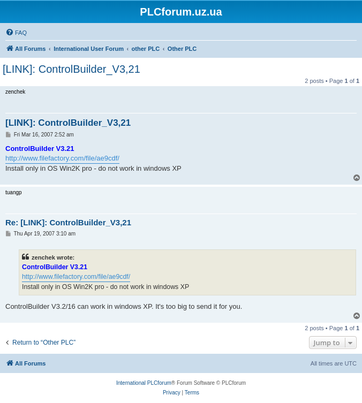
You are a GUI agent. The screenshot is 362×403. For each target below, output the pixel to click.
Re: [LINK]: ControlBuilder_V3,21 (68, 222)
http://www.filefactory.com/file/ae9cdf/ (62, 158)
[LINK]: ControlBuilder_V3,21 (71, 69)
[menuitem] (16, 32)
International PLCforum (143, 383)
